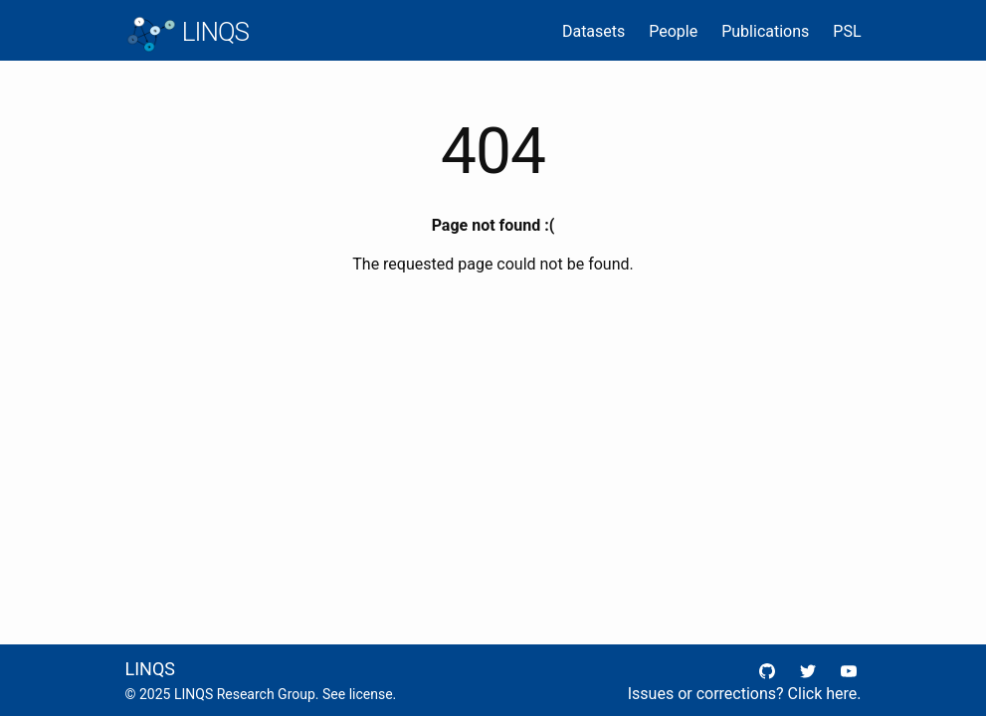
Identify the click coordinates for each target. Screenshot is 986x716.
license (371, 694)
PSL (847, 31)
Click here (823, 693)
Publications (765, 31)
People (673, 31)
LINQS (187, 34)
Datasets (593, 31)
